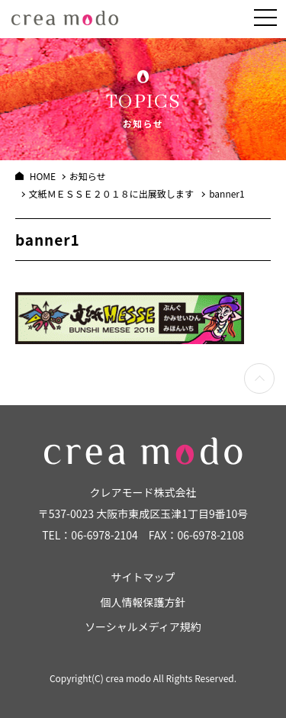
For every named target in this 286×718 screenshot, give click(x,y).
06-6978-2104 (104, 535)
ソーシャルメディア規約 (143, 626)
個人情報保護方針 (143, 602)
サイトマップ (143, 576)
